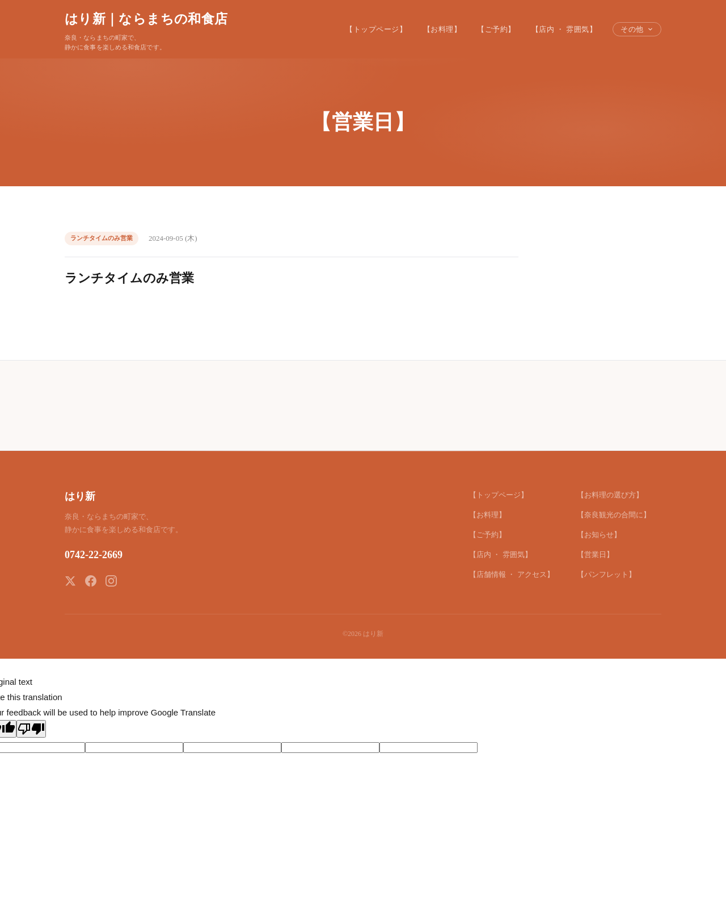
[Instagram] (111, 581)
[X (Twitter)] (70, 581)
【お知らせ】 (599, 534)
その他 (637, 29)
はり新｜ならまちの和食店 (146, 18)
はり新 (80, 496)
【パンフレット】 (606, 574)
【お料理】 (442, 29)
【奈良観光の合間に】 (614, 514)
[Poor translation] (31, 729)
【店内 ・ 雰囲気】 (564, 29)
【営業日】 (595, 554)
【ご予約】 (496, 29)
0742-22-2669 (94, 554)
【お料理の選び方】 (610, 495)
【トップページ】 (376, 29)
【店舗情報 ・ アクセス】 (511, 574)
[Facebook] (90, 581)
